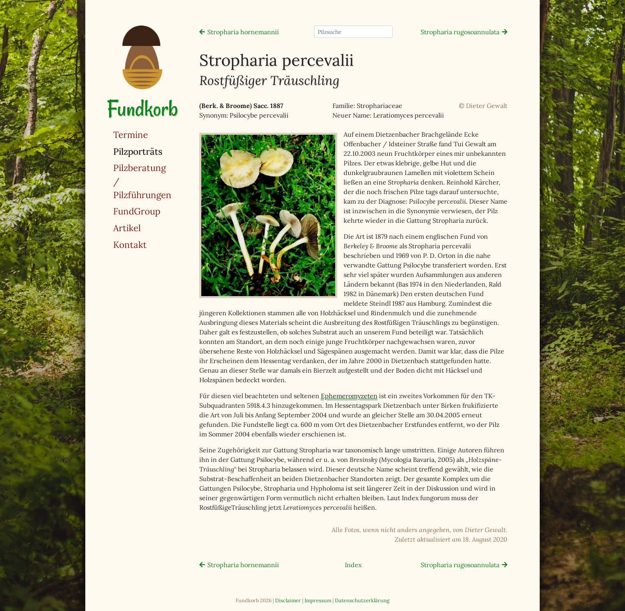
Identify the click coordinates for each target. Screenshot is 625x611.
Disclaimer (288, 600)
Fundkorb (142, 109)
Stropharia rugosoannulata (460, 32)
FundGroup (136, 211)
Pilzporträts (158, 151)
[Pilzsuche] (353, 32)
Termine (130, 134)
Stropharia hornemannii (243, 32)
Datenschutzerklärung (362, 600)
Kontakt (130, 244)
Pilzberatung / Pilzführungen (142, 181)
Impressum (318, 600)
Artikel (127, 228)
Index (353, 565)
